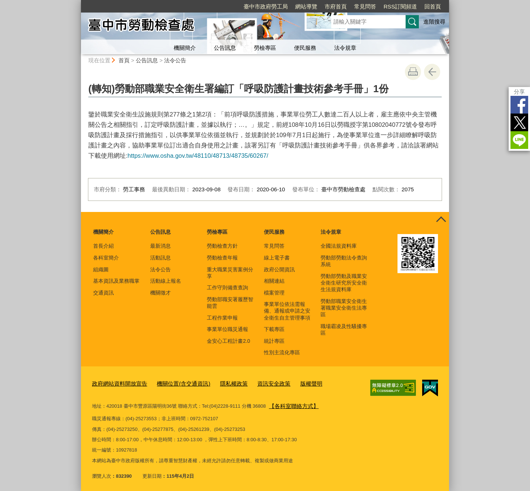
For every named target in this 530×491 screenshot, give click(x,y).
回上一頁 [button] (432, 72)
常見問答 (365, 6)
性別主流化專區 (282, 352)
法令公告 (175, 60)
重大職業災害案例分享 (230, 273)
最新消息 (160, 246)
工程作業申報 (222, 318)
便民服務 (305, 48)
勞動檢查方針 (222, 246)
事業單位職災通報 (227, 329)
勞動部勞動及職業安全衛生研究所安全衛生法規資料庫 (344, 282)
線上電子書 (277, 258)
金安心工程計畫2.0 (228, 341)
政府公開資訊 (279, 269)
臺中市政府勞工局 (266, 6)
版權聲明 (287, 383)
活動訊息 (160, 258)
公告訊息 (225, 48)
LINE (519, 140)
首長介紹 (103, 246)
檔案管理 (274, 293)
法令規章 (345, 48)
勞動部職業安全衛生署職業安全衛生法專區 (344, 307)
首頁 (124, 60)
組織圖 (101, 269)
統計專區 (274, 341)
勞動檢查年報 (222, 258)
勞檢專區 (265, 48)
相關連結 (274, 281)
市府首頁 (336, 6)
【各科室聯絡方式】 (290, 404)
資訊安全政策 (253, 383)
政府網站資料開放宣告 (116, 383)
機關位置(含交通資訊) (172, 383)
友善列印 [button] (413, 72)
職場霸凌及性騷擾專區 (344, 329)
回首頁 (432, 6)
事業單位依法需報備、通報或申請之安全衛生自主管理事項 (287, 310)
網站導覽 (306, 6)
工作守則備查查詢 (227, 287)
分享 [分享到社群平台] (519, 91)
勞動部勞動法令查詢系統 (344, 261)
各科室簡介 (106, 258)
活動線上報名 (165, 281)
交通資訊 (103, 293)
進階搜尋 (434, 21)
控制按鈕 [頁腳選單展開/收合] (441, 220)
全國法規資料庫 (339, 246)
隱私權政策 (218, 383)
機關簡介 (185, 48)
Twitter (519, 122)
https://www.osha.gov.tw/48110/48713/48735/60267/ (198, 155)
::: (77, 3)
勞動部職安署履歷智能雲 (230, 302)
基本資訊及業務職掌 (116, 281)
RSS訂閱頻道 (400, 6)
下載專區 (274, 329)
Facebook (519, 105)
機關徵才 (160, 293)
